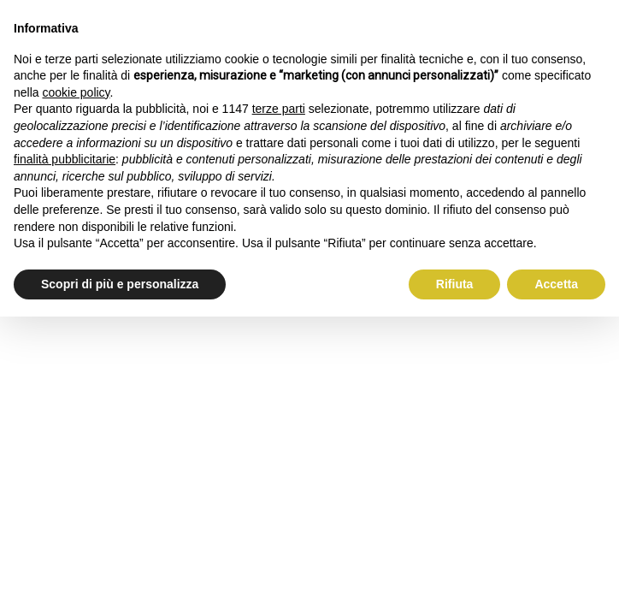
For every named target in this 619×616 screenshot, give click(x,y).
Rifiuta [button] (455, 284)
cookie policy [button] (75, 92)
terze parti (278, 109)
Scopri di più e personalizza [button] (119, 284)
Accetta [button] (556, 284)
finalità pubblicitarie (64, 159)
